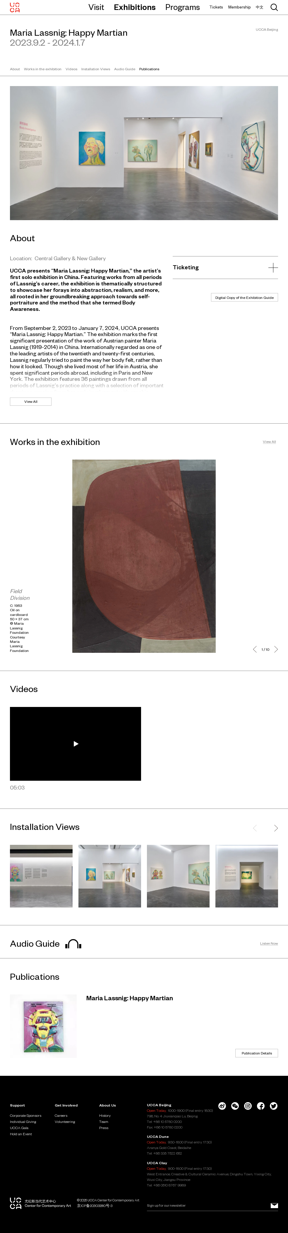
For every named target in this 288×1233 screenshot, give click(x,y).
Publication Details (257, 1053)
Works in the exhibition (42, 69)
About (15, 69)
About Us (107, 1105)
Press (103, 1128)
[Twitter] (273, 1106)
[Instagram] (247, 1106)
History (105, 1115)
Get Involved (66, 1105)
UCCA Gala (19, 1128)
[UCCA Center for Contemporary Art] (15, 7)
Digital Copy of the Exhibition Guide (244, 297)
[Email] (212, 1205)
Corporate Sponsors (25, 1115)
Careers (61, 1115)
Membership (239, 7)
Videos (71, 69)
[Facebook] (260, 1106)
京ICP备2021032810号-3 (94, 1206)
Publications (149, 69)
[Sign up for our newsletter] (274, 1205)
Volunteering (65, 1121)
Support (17, 1105)
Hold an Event (21, 1134)
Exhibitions (135, 7)
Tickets (216, 7)
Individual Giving (23, 1121)
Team (103, 1121)
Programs (182, 7)
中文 (259, 7)
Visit (96, 7)
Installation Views (95, 69)
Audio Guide (124, 69)
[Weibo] (222, 1106)
